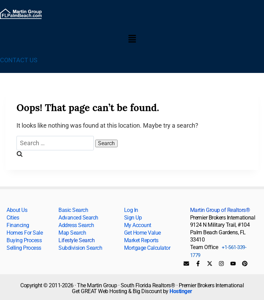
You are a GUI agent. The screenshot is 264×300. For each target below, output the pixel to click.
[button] (132, 39)
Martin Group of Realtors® (220, 210)
